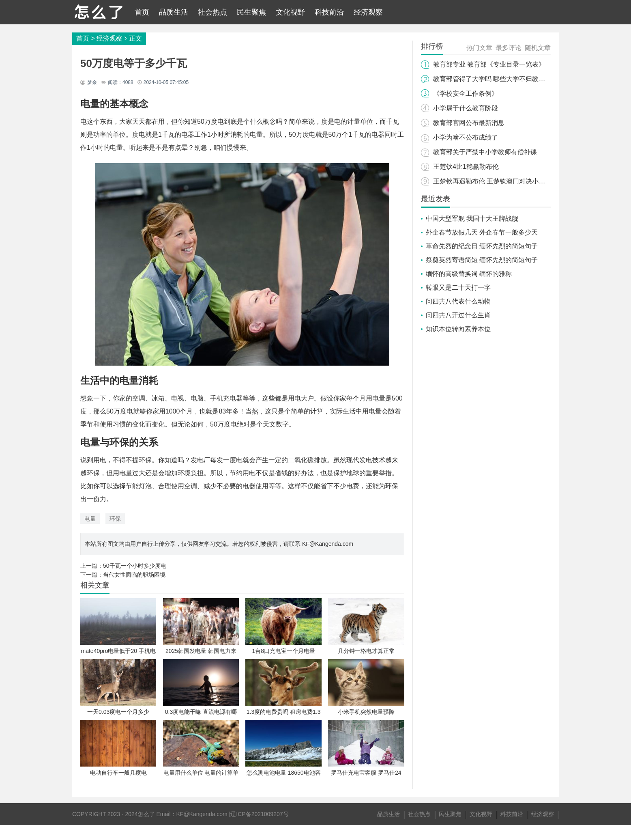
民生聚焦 (251, 12)
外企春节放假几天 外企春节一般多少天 (482, 232)
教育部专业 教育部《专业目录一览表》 (489, 64)
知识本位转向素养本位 (458, 328)
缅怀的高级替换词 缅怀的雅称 (469, 273)
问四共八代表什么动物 (458, 301)
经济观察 (368, 12)
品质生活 (173, 12)
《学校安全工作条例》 (465, 93)
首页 (142, 12)
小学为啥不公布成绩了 (465, 137)
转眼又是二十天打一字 (458, 287)
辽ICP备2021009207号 (259, 814)
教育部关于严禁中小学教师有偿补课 (485, 152)
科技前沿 (329, 12)
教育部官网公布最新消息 (468, 122)
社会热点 (212, 12)
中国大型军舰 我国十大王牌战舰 (472, 218)
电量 (90, 518)
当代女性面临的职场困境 (134, 574)
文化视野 (290, 12)
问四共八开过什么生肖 (458, 315)
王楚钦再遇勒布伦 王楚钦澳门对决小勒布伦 (495, 181)
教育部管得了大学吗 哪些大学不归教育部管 (495, 78)
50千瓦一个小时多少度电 (134, 565)
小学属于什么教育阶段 (465, 108)
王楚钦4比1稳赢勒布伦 (466, 166)
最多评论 (509, 47)
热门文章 (479, 47)
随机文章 (538, 47)
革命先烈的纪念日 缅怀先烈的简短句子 (482, 246)
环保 (115, 518)
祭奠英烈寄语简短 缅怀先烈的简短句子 (482, 259)
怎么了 (146, 814)
